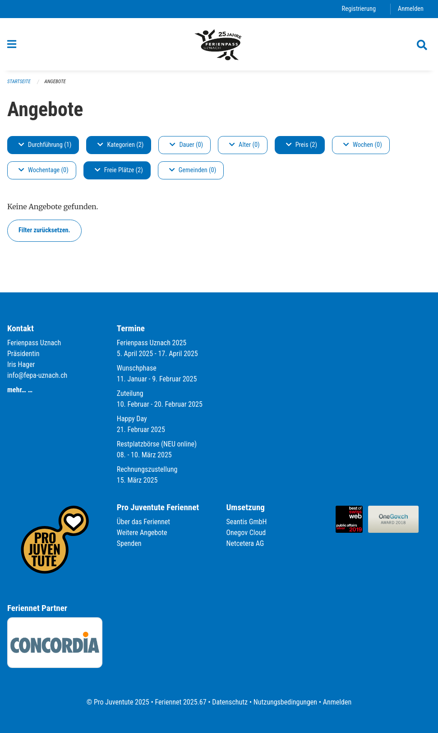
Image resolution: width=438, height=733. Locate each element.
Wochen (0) (362, 145)
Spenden (129, 543)
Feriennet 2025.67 (180, 702)
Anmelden (411, 9)
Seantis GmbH (246, 521)
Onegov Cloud (246, 532)
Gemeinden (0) (192, 170)
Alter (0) (244, 145)
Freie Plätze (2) (119, 170)
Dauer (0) (186, 145)
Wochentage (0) (43, 170)
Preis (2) (301, 145)
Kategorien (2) (120, 145)
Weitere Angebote (142, 532)
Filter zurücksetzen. (44, 230)
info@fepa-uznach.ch (37, 375)
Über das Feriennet (143, 521)
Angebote (55, 82)
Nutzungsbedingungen (285, 702)
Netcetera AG (245, 543)
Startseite (19, 82)
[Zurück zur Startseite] (218, 44)
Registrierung (359, 9)
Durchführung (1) (44, 145)
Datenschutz (230, 702)
